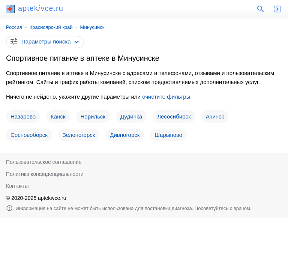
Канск (58, 116)
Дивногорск (125, 135)
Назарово (23, 116)
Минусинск (92, 27)
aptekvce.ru (34, 8)
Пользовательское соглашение (44, 162)
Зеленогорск (79, 135)
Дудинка (131, 116)
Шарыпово (168, 135)
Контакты (17, 186)
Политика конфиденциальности (45, 174)
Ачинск (215, 116)
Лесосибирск (173, 116)
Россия (14, 27)
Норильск (93, 116)
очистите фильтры (166, 96)
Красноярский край (51, 27)
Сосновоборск (29, 135)
